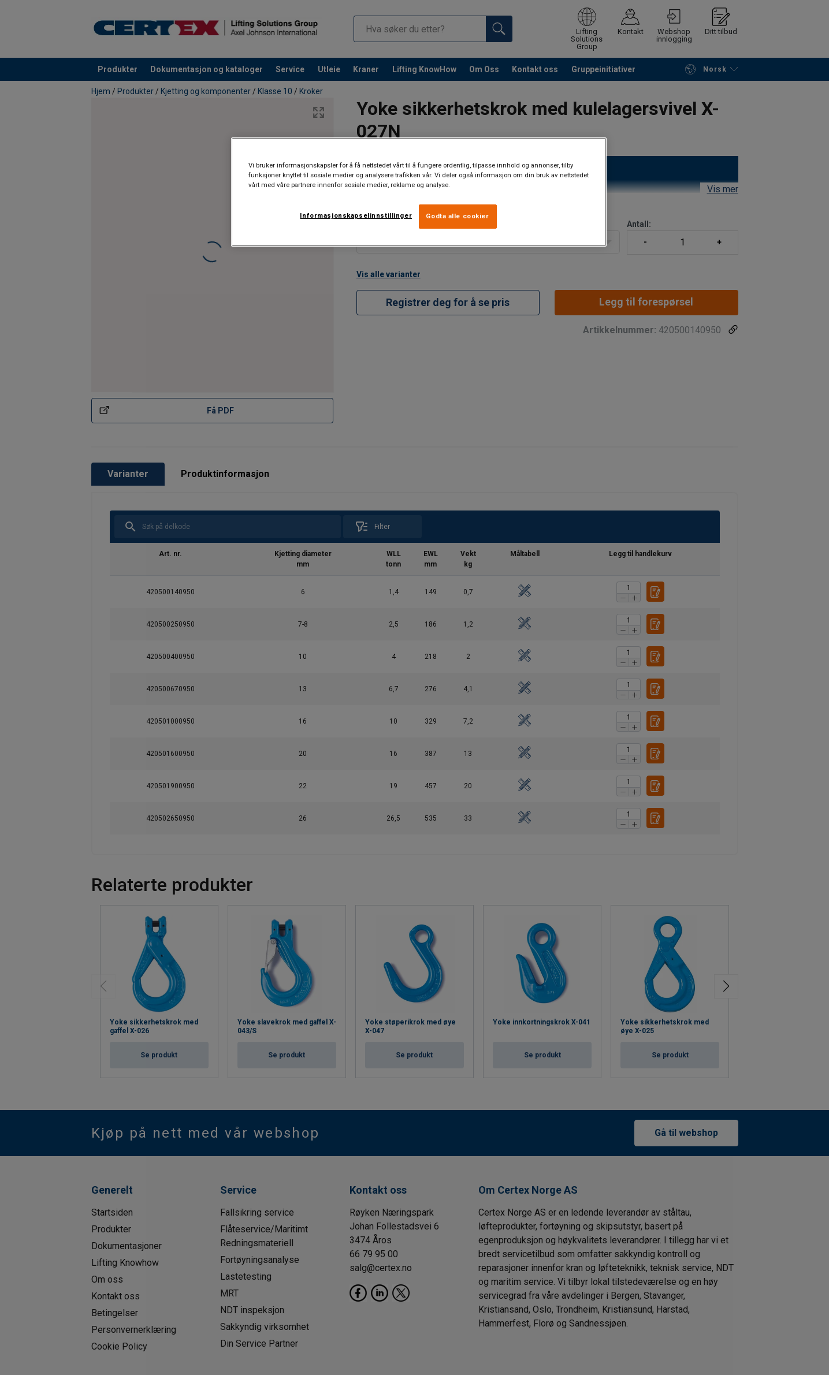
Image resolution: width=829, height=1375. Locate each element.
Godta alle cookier (457, 216)
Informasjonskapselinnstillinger (356, 215)
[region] (419, 192)
